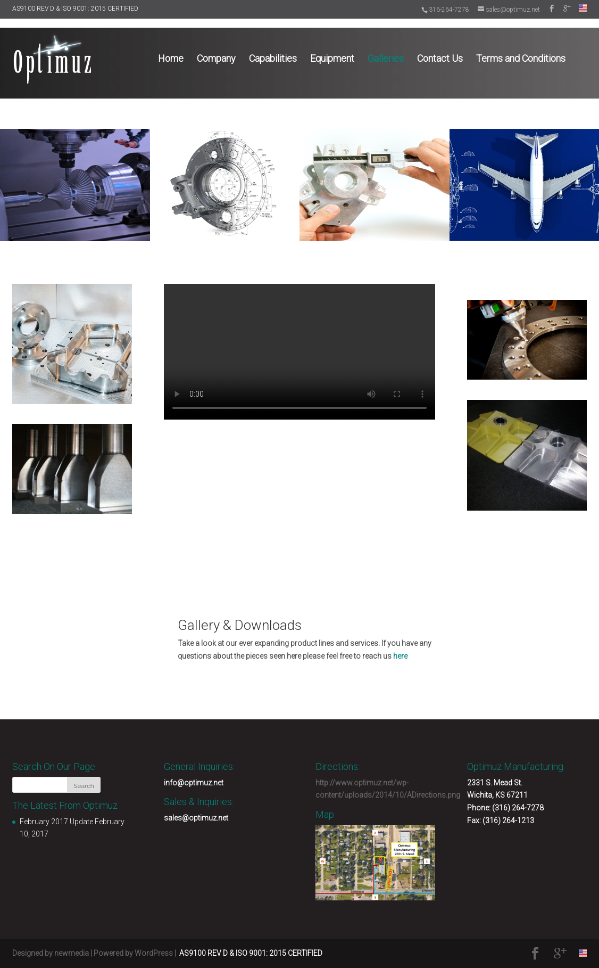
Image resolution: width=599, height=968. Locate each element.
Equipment (332, 48)
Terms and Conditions (520, 48)
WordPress (154, 953)
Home (171, 48)
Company (216, 48)
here (400, 656)
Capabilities (273, 48)
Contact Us (440, 48)
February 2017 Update (56, 821)
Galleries (386, 48)
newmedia (71, 953)
